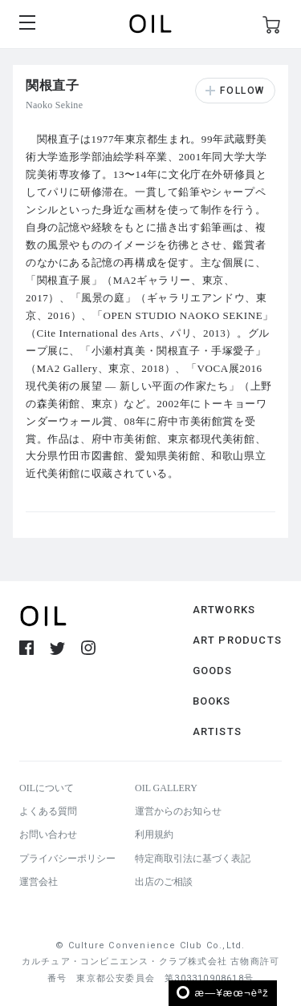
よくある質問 (48, 811)
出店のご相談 (164, 881)
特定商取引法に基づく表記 (192, 858)
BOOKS (212, 701)
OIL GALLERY (166, 788)
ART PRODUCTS (237, 640)
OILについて (46, 788)
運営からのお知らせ (178, 811)
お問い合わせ (48, 834)
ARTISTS (217, 731)
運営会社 (38, 881)
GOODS (213, 671)
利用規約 (154, 834)
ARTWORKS (224, 610)
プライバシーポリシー (67, 858)
